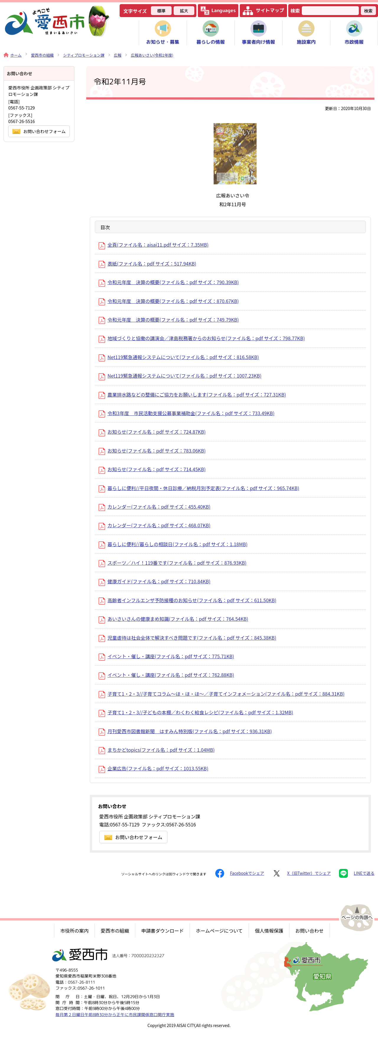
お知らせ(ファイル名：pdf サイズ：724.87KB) (152, 431)
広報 (118, 55)
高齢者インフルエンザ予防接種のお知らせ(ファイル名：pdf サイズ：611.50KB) (187, 600)
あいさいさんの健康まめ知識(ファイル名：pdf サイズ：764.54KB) (173, 618)
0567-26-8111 (81, 982)
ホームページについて (219, 930)
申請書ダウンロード (162, 930)
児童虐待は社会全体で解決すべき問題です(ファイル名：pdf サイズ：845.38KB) (187, 637)
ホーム (13, 55)
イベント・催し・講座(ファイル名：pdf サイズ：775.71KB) (166, 656)
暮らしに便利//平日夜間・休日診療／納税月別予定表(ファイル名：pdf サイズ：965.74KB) (199, 488)
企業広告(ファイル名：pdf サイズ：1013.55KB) (153, 768)
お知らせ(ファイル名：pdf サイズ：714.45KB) (152, 469)
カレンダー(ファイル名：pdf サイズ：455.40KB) (155, 506)
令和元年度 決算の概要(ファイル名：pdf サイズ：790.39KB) (169, 282)
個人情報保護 (269, 930)
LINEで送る (356, 873)
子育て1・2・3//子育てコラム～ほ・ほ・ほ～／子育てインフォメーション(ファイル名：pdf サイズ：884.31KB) (222, 693)
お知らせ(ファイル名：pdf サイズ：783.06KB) (152, 450)
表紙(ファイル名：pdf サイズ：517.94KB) (147, 263)
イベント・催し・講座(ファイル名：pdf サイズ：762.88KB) (166, 674)
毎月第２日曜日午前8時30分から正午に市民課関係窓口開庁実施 (115, 1014)
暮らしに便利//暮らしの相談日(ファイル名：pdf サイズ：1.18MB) (173, 544)
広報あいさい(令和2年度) (152, 55)
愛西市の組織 (42, 55)
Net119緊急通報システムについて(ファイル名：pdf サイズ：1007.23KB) (180, 375)
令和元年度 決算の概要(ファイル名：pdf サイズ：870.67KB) (169, 300)
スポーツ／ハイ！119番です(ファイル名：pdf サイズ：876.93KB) (173, 562)
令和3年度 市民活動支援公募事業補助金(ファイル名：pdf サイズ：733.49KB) (187, 413)
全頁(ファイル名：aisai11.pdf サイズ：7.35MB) (153, 244)
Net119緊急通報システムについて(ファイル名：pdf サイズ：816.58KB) (179, 357)
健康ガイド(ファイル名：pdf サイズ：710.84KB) (155, 581)
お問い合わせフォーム (133, 837)
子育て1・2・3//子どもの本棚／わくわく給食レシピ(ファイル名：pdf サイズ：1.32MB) (196, 712)
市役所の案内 (74, 930)
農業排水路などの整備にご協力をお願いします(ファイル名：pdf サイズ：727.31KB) (192, 394)
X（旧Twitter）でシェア (301, 873)
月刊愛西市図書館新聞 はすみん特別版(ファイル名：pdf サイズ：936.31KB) (185, 731)
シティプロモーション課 (84, 55)
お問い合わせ (309, 930)
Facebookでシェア (239, 873)
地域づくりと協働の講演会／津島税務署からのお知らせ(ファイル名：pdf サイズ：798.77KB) (202, 338)
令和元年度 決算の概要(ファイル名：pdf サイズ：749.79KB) (169, 319)
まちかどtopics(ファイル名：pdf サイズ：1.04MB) (157, 749)
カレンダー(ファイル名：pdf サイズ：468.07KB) (155, 525)
